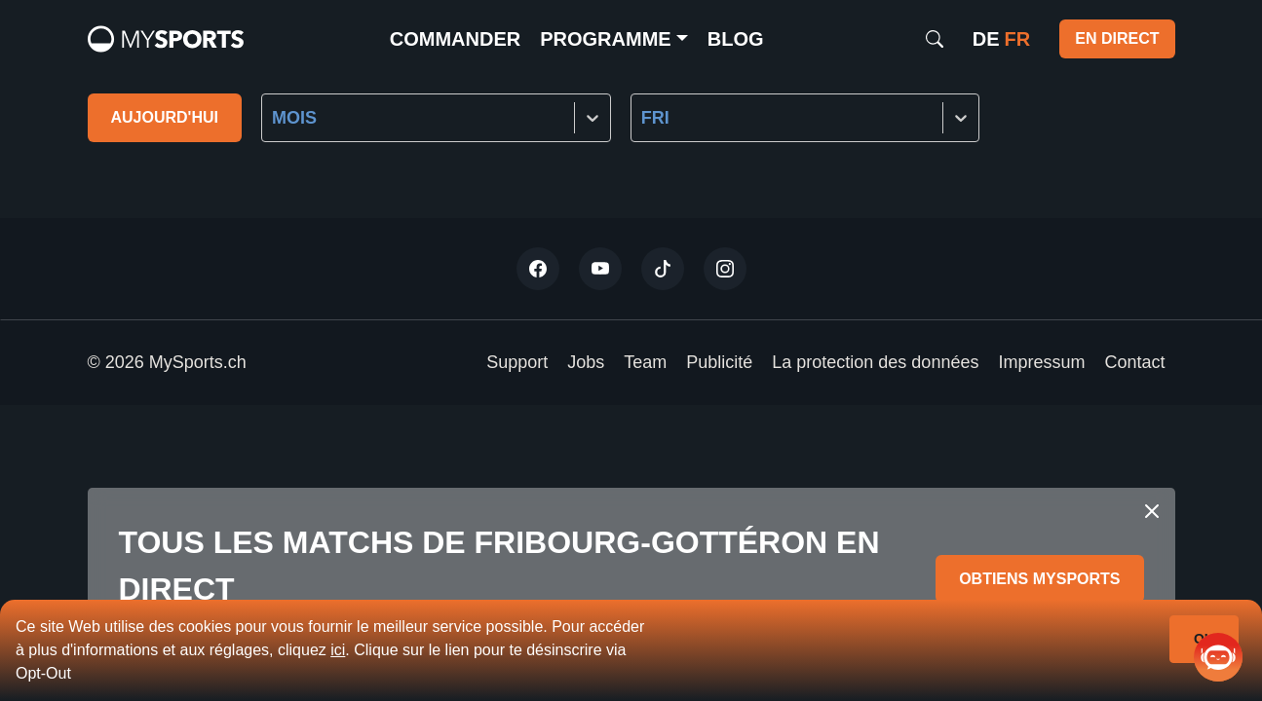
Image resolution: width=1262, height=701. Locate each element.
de (986, 39)
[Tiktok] (662, 268)
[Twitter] (537, 268)
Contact (1134, 362)
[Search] (934, 39)
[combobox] (274, 118)
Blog (735, 39)
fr (1018, 39)
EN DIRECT (1117, 38)
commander (455, 39)
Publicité (719, 362)
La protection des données (875, 362)
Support (517, 362)
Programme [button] (605, 39)
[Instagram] (725, 268)
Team (645, 362)
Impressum (1041, 362)
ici (337, 650)
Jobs (585, 362)
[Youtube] (600, 268)
